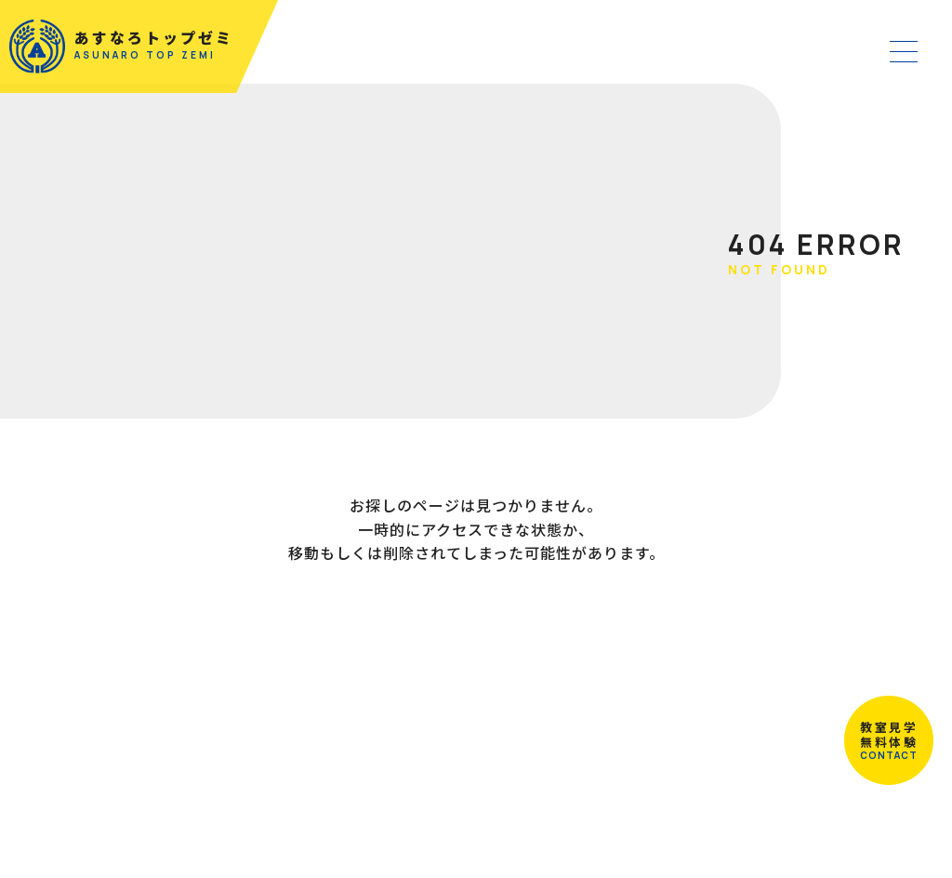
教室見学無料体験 (877, 729)
